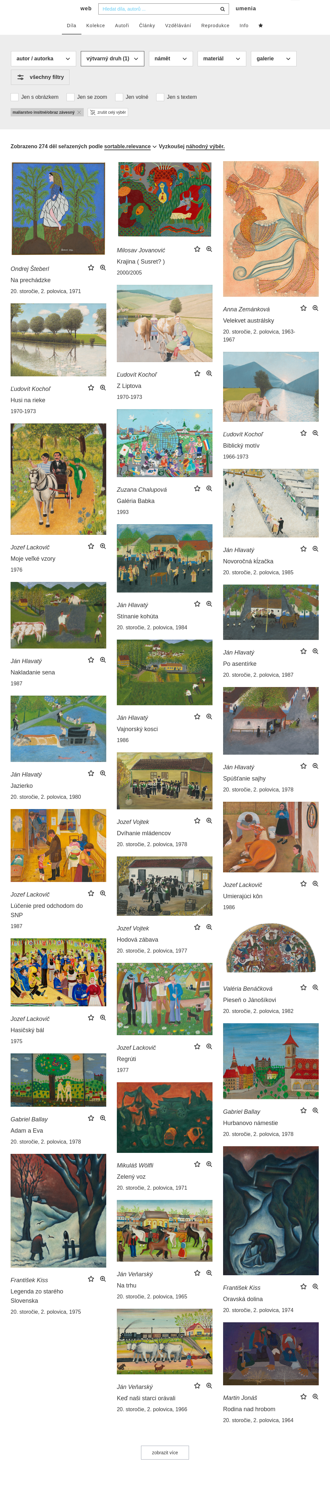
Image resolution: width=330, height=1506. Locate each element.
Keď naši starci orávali (146, 1411)
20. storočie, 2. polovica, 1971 (46, 304)
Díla (71, 38)
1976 (17, 583)
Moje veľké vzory (33, 572)
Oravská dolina (243, 1312)
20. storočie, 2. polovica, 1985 (258, 586)
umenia (246, 22)
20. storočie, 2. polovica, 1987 (258, 688)
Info (244, 38)
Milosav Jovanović (141, 263)
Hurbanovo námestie (250, 1136)
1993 (123, 525)
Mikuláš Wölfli (135, 1178)
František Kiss (241, 1301)
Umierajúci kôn (242, 909)
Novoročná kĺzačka (248, 574)
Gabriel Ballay (241, 1125)
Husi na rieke (28, 413)
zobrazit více (165, 1466)
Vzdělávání (178, 38)
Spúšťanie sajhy (244, 791)
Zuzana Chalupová (142, 503)
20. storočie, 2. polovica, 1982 (258, 1024)
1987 (17, 697)
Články (147, 38)
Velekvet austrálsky (248, 334)
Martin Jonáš (240, 1411)
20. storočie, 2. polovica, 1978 (258, 803)
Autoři (122, 38)
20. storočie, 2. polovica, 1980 (46, 810)
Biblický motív (241, 459)
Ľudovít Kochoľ (137, 388)
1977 (123, 1083)
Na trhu (126, 1298)
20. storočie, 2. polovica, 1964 (258, 1433)
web (86, 22)
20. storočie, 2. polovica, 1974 (258, 1323)
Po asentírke (240, 677)
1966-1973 (236, 470)
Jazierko (22, 799)
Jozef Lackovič (30, 560)
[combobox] (163, 22)
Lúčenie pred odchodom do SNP (47, 924)
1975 (17, 1054)
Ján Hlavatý (238, 563)
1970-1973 (129, 410)
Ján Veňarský (135, 1287)
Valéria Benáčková (247, 1002)
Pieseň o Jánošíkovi (249, 1013)
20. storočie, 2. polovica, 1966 (152, 1422)
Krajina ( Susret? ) (141, 275)
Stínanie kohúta (137, 629)
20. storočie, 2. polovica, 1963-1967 (259, 349)
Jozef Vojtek (133, 835)
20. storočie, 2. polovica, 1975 (46, 1325)
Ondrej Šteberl (30, 282)
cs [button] (296, 10)
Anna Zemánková (246, 322)
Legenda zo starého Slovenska (37, 1309)
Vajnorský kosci (137, 742)
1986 (123, 753)
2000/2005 (129, 286)
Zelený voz (131, 1190)
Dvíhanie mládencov (144, 846)
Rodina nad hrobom (249, 1422)
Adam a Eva (27, 1144)
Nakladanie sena (33, 685)
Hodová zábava (137, 953)
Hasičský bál (27, 1043)
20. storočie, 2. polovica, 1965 (152, 1310)
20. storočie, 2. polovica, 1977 (152, 964)
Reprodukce (215, 38)
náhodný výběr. (205, 159)
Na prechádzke (31, 293)
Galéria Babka (136, 514)
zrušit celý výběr (108, 125)
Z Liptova (129, 399)
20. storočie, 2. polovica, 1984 (152, 641)
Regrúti (126, 1072)
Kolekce (95, 38)
